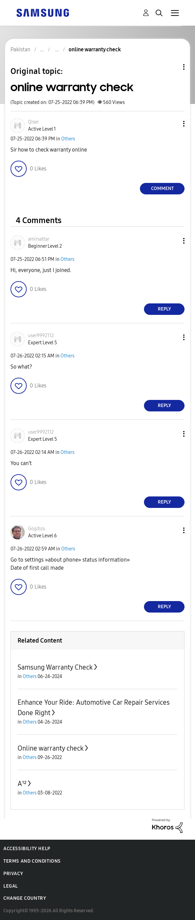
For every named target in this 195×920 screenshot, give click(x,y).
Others (68, 139)
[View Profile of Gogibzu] (36, 529)
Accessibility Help (26, 848)
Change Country (24, 898)
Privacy (13, 873)
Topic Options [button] (172, 67)
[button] (173, 123)
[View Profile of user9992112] (41, 336)
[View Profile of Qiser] (33, 122)
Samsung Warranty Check (55, 667)
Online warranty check (50, 748)
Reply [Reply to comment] (164, 309)
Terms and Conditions (32, 861)
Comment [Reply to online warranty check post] (162, 188)
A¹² (22, 784)
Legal (10, 886)
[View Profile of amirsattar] (38, 239)
